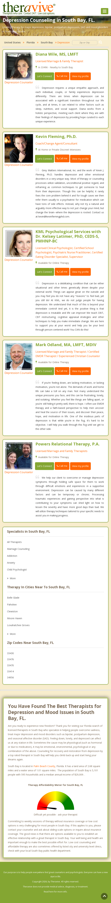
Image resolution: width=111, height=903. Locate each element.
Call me (62, 76)
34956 (10, 677)
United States (12, 42)
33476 (10, 659)
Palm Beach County (44, 766)
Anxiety (11, 562)
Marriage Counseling (18, 548)
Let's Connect (44, 76)
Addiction (12, 555)
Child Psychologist (17, 569)
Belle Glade (13, 597)
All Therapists (14, 542)
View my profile (80, 76)
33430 (10, 653)
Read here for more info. (55, 891)
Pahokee (12, 604)
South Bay (47, 42)
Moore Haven (14, 618)
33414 (10, 671)
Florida (31, 42)
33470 (10, 665)
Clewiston (12, 611)
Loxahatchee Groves (18, 625)
